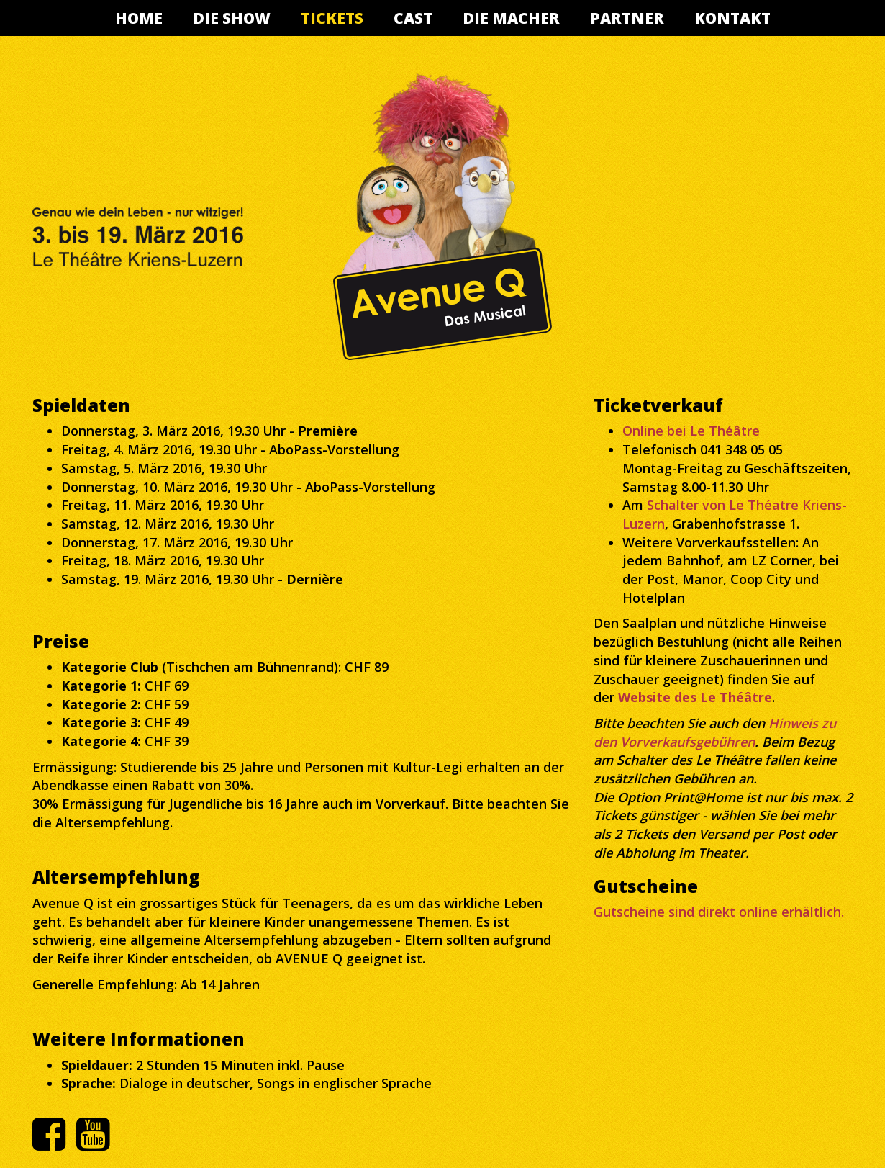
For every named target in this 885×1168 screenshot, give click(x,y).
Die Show (232, 18)
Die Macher (511, 18)
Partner (627, 18)
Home (139, 18)
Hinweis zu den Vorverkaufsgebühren (715, 732)
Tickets (332, 18)
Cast (413, 18)
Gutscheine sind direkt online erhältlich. (719, 911)
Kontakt (732, 18)
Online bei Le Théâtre (691, 430)
